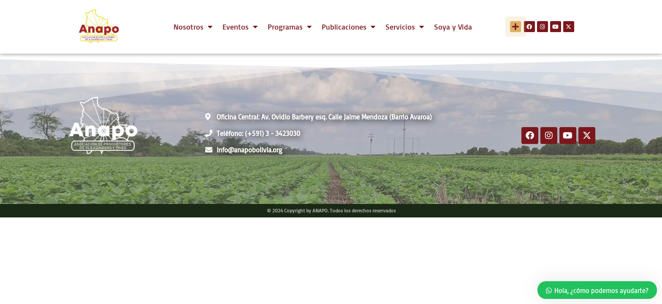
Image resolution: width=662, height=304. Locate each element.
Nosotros (193, 27)
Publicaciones (348, 27)
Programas (290, 27)
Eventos (240, 27)
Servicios (404, 27)
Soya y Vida (453, 26)
